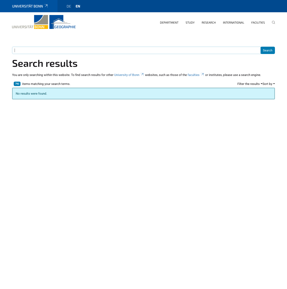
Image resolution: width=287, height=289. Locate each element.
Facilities (258, 22)
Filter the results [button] (248, 84)
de (69, 6)
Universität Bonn (30, 6)
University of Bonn (129, 75)
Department (169, 22)
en (78, 6)
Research (209, 22)
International (233, 22)
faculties (196, 75)
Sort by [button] (267, 84)
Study (190, 22)
